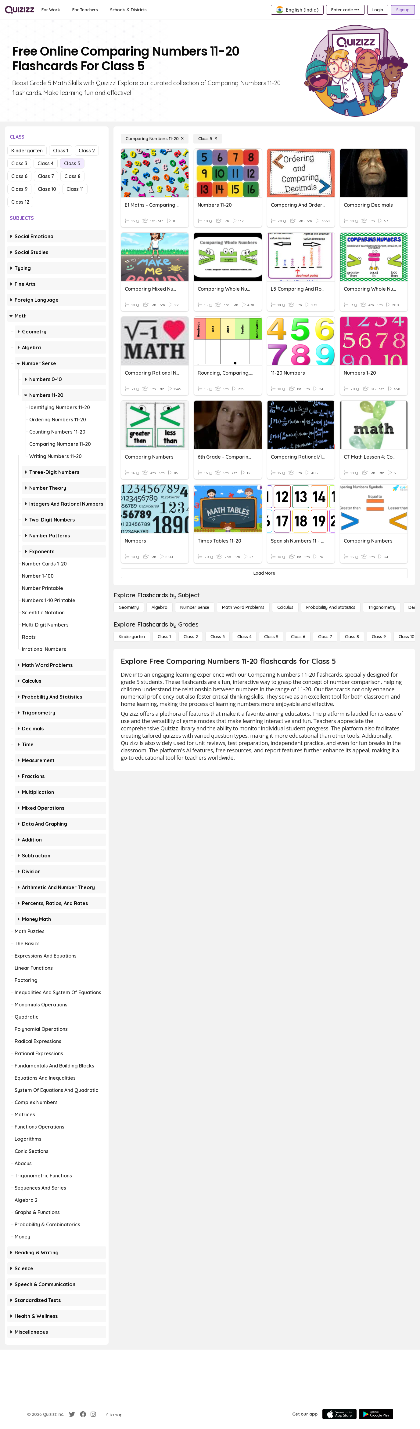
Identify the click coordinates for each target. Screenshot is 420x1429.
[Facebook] (83, 1414)
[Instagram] (93, 1414)
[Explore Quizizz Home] (19, 10)
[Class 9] (379, 637)
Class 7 (46, 176)
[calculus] (285, 607)
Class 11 (75, 189)
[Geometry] (128, 607)
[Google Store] (376, 1414)
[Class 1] (164, 637)
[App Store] (339, 1414)
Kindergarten (27, 150)
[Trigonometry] (382, 607)
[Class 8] (352, 637)
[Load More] (264, 573)
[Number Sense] (194, 607)
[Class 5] (207, 139)
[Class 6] (298, 637)
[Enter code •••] (345, 10)
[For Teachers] (85, 10)
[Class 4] (244, 637)
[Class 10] (406, 637)
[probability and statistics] (331, 607)
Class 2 (87, 150)
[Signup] (403, 10)
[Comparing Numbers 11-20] (154, 139)
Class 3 (19, 163)
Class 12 (20, 202)
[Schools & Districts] (128, 10)
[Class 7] (325, 637)
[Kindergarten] (131, 637)
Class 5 (72, 163)
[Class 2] (190, 637)
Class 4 (46, 163)
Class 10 (47, 189)
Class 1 (60, 150)
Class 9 (19, 189)
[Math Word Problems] (243, 607)
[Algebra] (159, 607)
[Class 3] (217, 637)
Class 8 (72, 176)
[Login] (377, 10)
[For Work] (51, 10)
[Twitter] (72, 1414)
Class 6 (19, 176)
